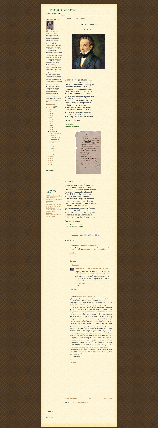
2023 (49, 115)
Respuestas (75, 265)
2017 (49, 127)
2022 (49, 117)
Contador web (49, 417)
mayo (51, 146)
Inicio (89, 398)
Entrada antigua (107, 398)
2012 (49, 162)
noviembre (52, 131)
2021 (49, 119)
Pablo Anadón (53, 31)
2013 (49, 160)
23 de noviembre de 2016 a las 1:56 (86, 245)
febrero (52, 152)
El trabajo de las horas (60, 9)
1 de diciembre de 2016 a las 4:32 (85, 296)
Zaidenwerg (49, 213)
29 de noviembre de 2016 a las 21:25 (97, 268)
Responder (73, 261)
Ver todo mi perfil (50, 104)
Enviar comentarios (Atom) (80, 402)
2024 (49, 113)
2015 (49, 156)
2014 (49, 158)
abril (51, 148)
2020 (49, 121)
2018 (49, 125)
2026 (49, 109)
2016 (49, 129)
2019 (49, 123)
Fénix (47, 202)
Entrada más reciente (71, 398)
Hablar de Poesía (50, 207)
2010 (49, 167)
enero (51, 154)
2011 (49, 164)
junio (51, 144)
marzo (51, 150)
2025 (49, 111)
